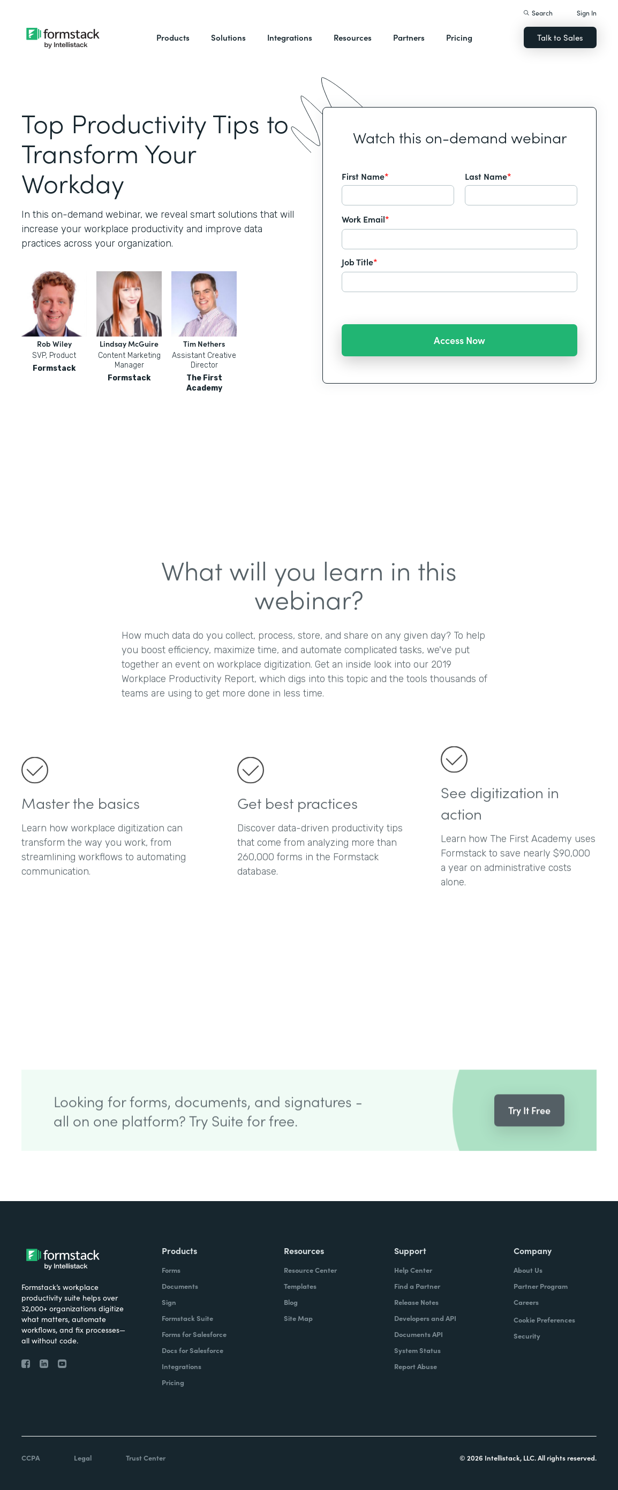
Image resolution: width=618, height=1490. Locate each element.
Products (173, 37)
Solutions (228, 37)
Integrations (289, 37)
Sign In (587, 12)
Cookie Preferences (544, 1320)
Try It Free (529, 1126)
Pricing (459, 37)
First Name (365, 176)
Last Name (488, 176)
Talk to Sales (560, 37)
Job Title (360, 262)
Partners (409, 37)
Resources (353, 37)
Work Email (365, 219)
